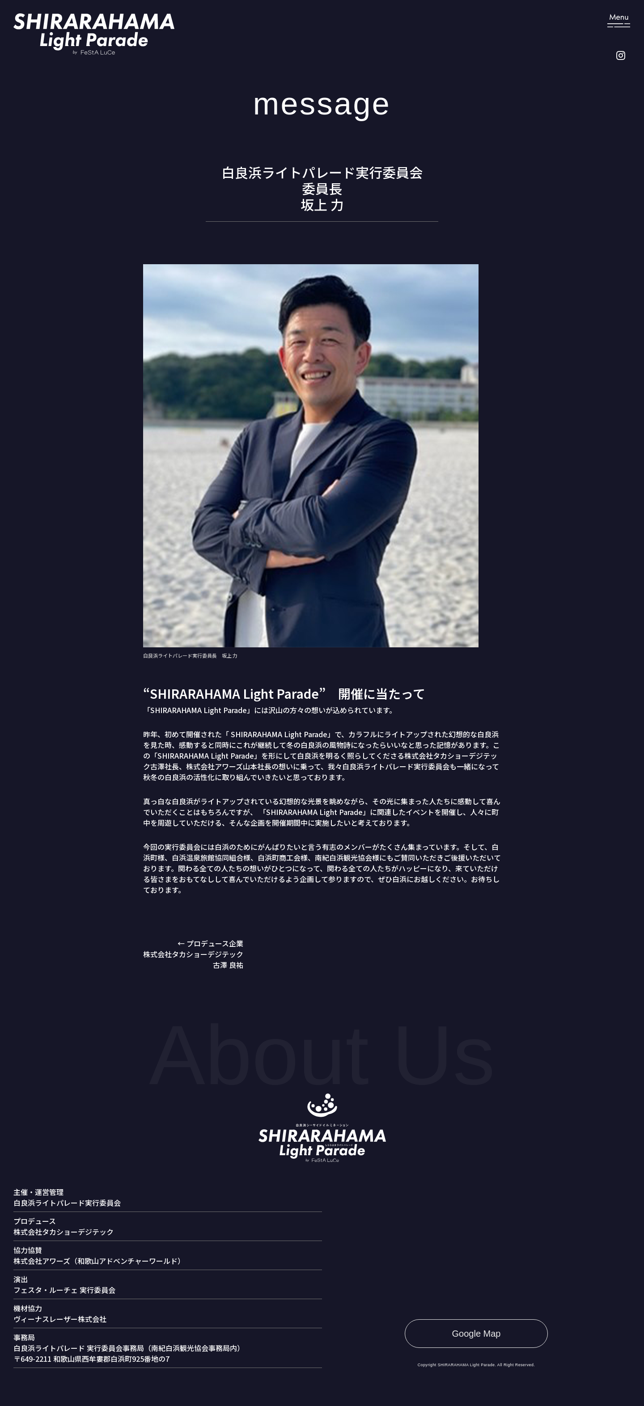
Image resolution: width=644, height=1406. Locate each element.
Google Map (476, 1333)
